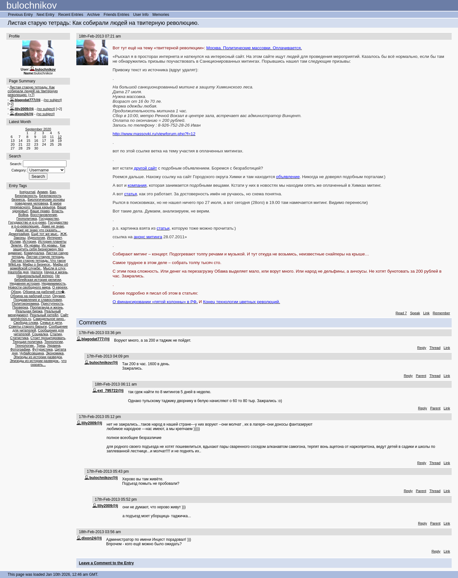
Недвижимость (54, 283)
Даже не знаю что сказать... (37, 230)
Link (426, 313)
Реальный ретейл (44, 315)
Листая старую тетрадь (45, 257)
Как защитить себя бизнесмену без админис (37, 249)
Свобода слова (25, 322)
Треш (41, 345)
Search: (16, 164)
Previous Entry (20, 14)
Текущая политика (27, 342)
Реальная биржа (29, 311)
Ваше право (40, 211)
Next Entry (45, 14)
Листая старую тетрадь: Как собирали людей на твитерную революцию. (33, 91)
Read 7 (401, 313)
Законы (20, 238)
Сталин (56, 334)
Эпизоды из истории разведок (37, 357)
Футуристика (42, 349)
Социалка (40, 334)
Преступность (52, 303)
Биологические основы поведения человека (40, 201)
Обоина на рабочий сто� (44, 292)
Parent (421, 376)
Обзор (16, 292)
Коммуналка (34, 253)
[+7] (31, 95)
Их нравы (32, 245)
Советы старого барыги (28, 326)
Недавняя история (24, 283)
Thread (435, 348)
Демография (19, 234)
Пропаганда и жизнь (46, 307)
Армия (42, 192)
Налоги (36, 272)
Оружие (58, 296)
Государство (49, 218)
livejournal (27, 192)
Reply (421, 348)
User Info (141, 14)
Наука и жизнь (55, 272)
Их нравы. (50, 245)
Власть (57, 211)
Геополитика (27, 218)
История (29, 241)
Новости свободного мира (29, 287)
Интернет (54, 238)
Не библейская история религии (37, 278)
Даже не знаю (52, 226)
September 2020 (38, 129)
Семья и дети (51, 322)
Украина (53, 345)
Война (23, 215)
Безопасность (26, 196)
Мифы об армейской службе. (39, 266)
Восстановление (43, 215)
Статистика (19, 338)
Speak (415, 313)
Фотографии (20, 349)
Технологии (53, 342)
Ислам (15, 241)
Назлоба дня (18, 272)
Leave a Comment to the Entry (106, 563)
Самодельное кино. (49, 319)
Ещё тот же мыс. (44, 234)
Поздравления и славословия (38, 300)
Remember (441, 313)
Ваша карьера (43, 207)
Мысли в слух (54, 268)
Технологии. (24, 345)
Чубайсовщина (32, 353)
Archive (93, 14)
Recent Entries (70, 14)
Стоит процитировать (48, 338)
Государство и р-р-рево (27, 222)
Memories (160, 14)
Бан (53, 192)
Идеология (36, 238)
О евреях (59, 287)
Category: (19, 170)
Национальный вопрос (35, 276)
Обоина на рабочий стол (30, 296)
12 (60, 137)
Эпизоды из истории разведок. (34, 361)
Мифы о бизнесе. (37, 264)
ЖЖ (63, 234)
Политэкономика (25, 303)
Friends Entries (116, 14)
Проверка (20, 307)
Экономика (55, 353)
